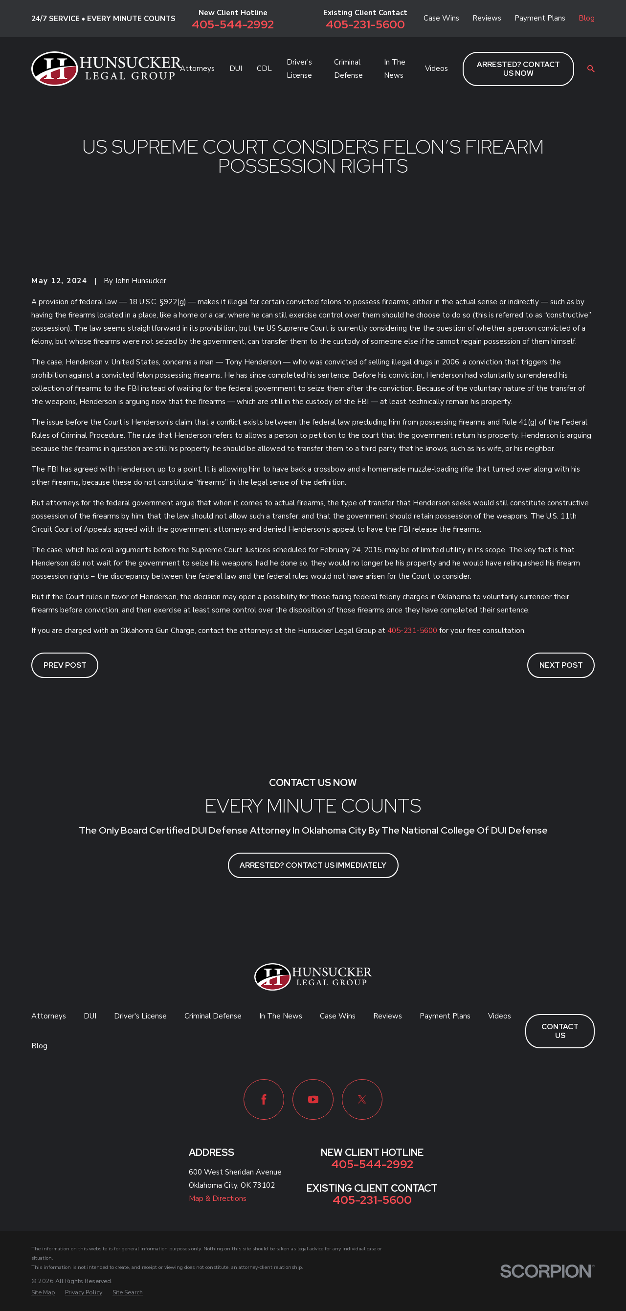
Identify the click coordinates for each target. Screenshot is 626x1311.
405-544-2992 (233, 24)
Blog (587, 18)
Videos (499, 1016)
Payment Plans (539, 18)
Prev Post (65, 665)
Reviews (486, 18)
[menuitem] (43, 1292)
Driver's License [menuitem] (299, 68)
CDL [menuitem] (264, 68)
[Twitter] (362, 1099)
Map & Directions (217, 1198)
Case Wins (441, 18)
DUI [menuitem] (235, 68)
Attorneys (48, 1016)
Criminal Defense (213, 1016)
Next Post (561, 665)
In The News (280, 1016)
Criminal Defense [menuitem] (348, 68)
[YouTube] (312, 1099)
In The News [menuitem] (394, 68)
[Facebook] (264, 1099)
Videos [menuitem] (436, 68)
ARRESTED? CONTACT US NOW (518, 69)
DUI (90, 1016)
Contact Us (560, 1031)
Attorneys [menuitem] (197, 68)
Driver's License (140, 1016)
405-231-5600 (365, 24)
